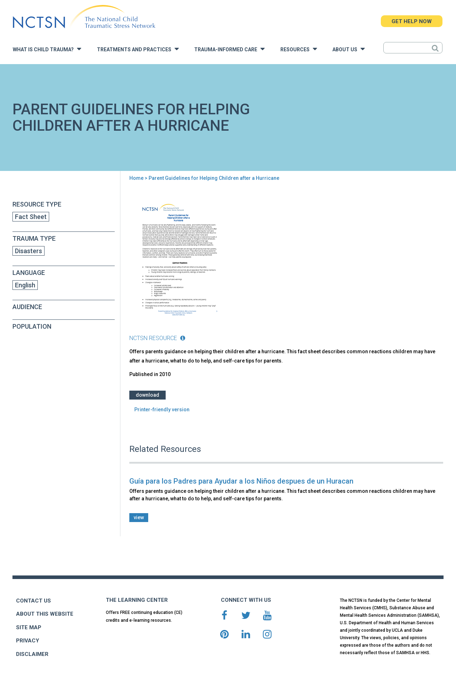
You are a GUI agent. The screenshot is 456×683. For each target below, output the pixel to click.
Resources (298, 49)
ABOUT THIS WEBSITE (44, 614)
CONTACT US (33, 601)
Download (147, 395)
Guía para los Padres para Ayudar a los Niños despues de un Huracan (241, 481)
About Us (348, 49)
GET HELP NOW (412, 21)
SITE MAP (28, 627)
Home (136, 178)
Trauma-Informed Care (229, 49)
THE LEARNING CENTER (137, 600)
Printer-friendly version (162, 409)
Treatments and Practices (138, 49)
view (139, 517)
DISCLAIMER (32, 654)
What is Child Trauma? (47, 49)
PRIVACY (27, 640)
